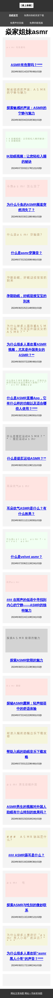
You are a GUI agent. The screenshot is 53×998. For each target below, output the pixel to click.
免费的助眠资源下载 (34, 15)
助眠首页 (13, 15)
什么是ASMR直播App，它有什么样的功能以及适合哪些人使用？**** (26, 403)
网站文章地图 (17, 993)
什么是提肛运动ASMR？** (26, 458)
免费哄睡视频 (36, 23)
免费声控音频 (16, 23)
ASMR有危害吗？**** (26, 65)
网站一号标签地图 (33, 993)
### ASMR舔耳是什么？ (26, 855)
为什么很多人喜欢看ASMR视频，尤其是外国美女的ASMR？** (26, 349)
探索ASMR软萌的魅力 (26, 660)
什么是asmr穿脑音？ (26, 253)
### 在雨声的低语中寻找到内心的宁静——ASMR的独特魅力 (26, 605)
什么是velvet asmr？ (26, 557)
